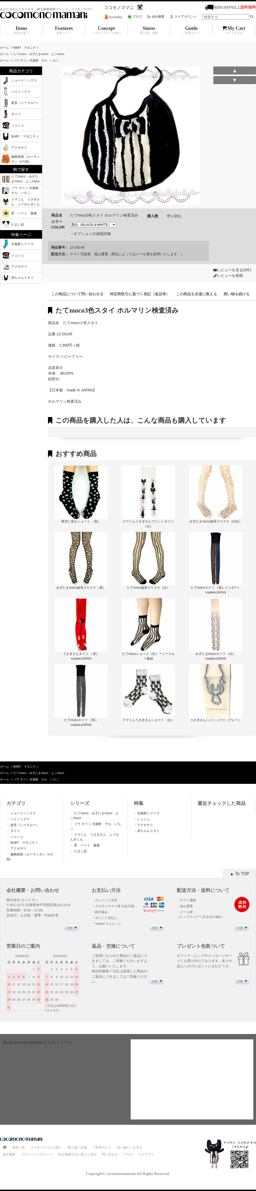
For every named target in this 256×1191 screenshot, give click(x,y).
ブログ (137, 16)
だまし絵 (80, 851)
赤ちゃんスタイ (148, 831)
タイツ (15, 831)
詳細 (72, 927)
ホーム (4, 47)
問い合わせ (110, 1154)
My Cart (234, 30)
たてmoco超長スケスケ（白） (148, 587)
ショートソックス (23, 813)
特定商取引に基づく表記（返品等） (140, 294)
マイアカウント (185, 16)
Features (64, 30)
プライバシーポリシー (37, 1154)
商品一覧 (18, 1147)
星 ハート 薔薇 (88, 845)
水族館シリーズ (148, 813)
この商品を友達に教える (196, 294)
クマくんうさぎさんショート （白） (148, 720)
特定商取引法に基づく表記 (77, 1154)
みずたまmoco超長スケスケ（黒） (81, 587)
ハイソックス (20, 819)
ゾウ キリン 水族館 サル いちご (36, 60)
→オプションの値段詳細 (90, 233)
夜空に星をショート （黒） (81, 521)
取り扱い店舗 (77, 1147)
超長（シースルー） (24, 825)
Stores (149, 30)
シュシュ (16, 837)
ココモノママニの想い (46, 1147)
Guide (191, 30)
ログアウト (146, 1154)
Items (21, 30)
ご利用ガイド (101, 1147)
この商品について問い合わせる (77, 294)
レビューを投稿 (230, 275)
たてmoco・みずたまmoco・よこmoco (38, 54)
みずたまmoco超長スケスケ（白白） (215, 521)
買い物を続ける (236, 294)
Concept (106, 30)
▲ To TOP (239, 873)
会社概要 (158, 16)
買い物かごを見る (129, 1147)
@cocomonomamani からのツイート (38, 1042)
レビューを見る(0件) (234, 270)
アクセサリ (18, 848)
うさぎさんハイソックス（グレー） (215, 720)
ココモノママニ (119, 7)
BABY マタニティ (26, 47)
